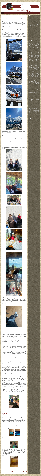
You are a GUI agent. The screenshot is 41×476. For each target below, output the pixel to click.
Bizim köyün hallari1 (36, 55)
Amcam (38, 48)
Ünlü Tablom (36, 111)
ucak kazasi (31, 110)
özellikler (31, 97)
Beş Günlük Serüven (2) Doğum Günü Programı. (34, 24)
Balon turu (30, 53)
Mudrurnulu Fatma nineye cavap (36, 92)
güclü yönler (33, 74)
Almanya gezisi (32, 48)
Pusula (34, 99)
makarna (33, 89)
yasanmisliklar (38, 113)
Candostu (38, 57)
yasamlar (35, 113)
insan (39, 81)
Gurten (30, 74)
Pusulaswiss (36, 99)
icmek (30, 81)
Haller (32, 76)
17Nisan (34, 44)
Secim (29, 102)
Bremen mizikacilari (37, 56)
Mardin (36, 89)
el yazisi (39, 68)
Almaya (34, 48)
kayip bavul (37, 84)
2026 (34, 45)
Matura (32, 90)
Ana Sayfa (12, 471)
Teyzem (30, 109)
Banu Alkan (32, 53)
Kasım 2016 (30, 84)
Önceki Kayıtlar (25, 471)
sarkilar (39, 101)
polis (32, 99)
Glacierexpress (37, 73)
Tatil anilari (39, 108)
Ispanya (39, 80)
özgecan (33, 97)
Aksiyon (38, 47)
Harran (33, 76)
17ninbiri (32, 44)
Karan (37, 83)
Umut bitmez (38, 110)
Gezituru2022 (30, 73)
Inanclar (31, 80)
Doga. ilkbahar (32, 66)
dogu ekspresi (35, 66)
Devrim (34, 65)
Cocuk (33, 60)
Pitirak (29, 99)
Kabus (31, 82)
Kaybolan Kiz (32, 84)
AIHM (32, 47)
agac (31, 47)
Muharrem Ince (35, 93)
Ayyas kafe (32, 52)
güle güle (35, 74)
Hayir (36, 77)
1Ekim (36, 44)
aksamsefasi (36, 47)
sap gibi (32, 101)
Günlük (37, 75)
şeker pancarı (38, 107)
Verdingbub (39, 112)
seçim (33, 102)
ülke (31, 111)
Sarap (37, 101)
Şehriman (33, 107)
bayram (29, 54)
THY (33, 109)
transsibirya (39, 109)
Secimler (31, 102)
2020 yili (31, 45)
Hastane (35, 76)
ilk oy (37, 81)
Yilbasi (35, 114)
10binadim (29, 43)
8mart (35, 46)
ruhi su (34, 100)
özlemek (35, 97)
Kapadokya (30, 83)
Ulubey (36, 110)
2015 (30, 36)
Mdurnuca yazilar (35, 90)
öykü (29, 97)
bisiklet (29, 55)
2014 (30, 37)
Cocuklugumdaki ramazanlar (36, 61)
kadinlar (35, 82)
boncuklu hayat (30, 56)
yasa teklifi (31, 113)
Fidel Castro (35, 71)
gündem (35, 75)
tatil (36, 108)
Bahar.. (35, 52)
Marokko (39, 89)
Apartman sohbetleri (33, 50)
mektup (38, 90)
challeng (39, 58)
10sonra (31, 43)
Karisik (39, 83)
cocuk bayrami (35, 60)
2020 (30, 32)
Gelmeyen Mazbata (32, 72)
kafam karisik (38, 82)
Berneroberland (38, 54)
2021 (30, 31)
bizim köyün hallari (32, 55)
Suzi (29, 107)
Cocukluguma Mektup (31, 61)
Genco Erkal (38, 72)
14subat (35, 43)
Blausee (39, 55)
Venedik (36, 112)
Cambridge (33, 57)
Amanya (36, 48)
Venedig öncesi (33, 112)
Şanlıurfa (31, 107)
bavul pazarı (35, 53)
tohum (36, 109)
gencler (35, 72)
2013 (30, 38)
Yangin (29, 113)
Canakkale (36, 57)
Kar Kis (35, 83)
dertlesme (32, 65)
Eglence (29, 68)
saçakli (29, 101)
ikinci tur (35, 81)
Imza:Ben (29, 80)
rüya (38, 100)
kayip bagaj (35, 84)
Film (38, 71)
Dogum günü (38, 66)
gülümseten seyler (30, 75)
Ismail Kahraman (36, 80)
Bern (34, 54)
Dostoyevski (34, 67)
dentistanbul (30, 65)
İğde (34, 81)
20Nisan (36, 45)
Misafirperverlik (32, 92)
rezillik (32, 100)
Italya (29, 81)
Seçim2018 (36, 102)
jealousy (30, 82)
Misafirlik (29, 92)
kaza (39, 84)
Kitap (34, 86)
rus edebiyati (36, 100)
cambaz (31, 57)
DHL (38, 65)
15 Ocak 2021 (37, 43)
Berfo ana (33, 54)
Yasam (33, 113)
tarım (33, 108)
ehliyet (31, 68)
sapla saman (35, 101)
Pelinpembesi (32, 98)
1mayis (38, 44)
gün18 (33, 75)
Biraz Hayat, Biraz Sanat (5, 414)
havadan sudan (38, 76)
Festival (31, 71)
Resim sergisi (30, 100)
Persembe (38, 98)
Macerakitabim (30, 89)
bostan (32, 56)
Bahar (34, 52)
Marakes (35, 89)
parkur (38, 97)
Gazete (30, 72)
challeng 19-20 (31, 59)
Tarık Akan (31, 108)
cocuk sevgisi (38, 60)
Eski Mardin (34, 69)
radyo (38, 99)
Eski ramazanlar (37, 69)
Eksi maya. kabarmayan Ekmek (35, 68)
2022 (30, 30)
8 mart (33, 46)
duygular (36, 67)
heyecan (38, 78)
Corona (39, 62)
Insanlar (33, 80)
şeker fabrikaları (35, 107)
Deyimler (36, 65)
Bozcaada (34, 56)
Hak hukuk (30, 76)
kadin (33, 82)
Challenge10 (39, 59)
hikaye (31, 79)
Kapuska (32, 83)
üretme (38, 111)
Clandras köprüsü (30, 60)
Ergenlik (30, 69)
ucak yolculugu (33, 110)
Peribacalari (35, 98)
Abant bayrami (38, 46)
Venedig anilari (31, 112)
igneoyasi (32, 81)
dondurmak (30, 67)
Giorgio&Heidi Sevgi (33, 73)
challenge (34, 59)
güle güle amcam (38, 74)
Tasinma (35, 108)
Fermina (29, 71)
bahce (37, 52)
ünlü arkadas (33, 111)
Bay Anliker (38, 53)
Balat (39, 52)
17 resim (30, 44)
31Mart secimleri (31, 46)
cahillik (29, 57)
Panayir (36, 97)
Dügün (38, 67)
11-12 (33, 43)
